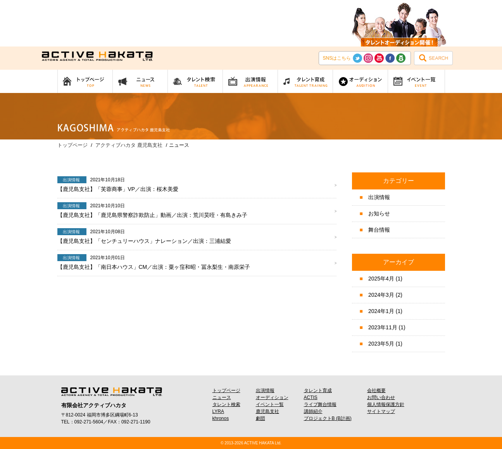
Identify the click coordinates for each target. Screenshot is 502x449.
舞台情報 (379, 230)
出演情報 (379, 197)
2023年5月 (381, 344)
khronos (220, 418)
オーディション (272, 397)
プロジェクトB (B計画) (328, 418)
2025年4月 (381, 278)
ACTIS (310, 397)
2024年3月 (381, 295)
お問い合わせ (381, 397)
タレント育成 (318, 390)
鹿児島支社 (267, 411)
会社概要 (376, 390)
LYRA (218, 411)
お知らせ (379, 213)
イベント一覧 (270, 404)
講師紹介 (313, 411)
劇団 (260, 418)
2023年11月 (382, 327)
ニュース (221, 397)
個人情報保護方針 (385, 404)
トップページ (226, 390)
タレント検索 (226, 404)
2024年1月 (381, 311)
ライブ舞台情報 (320, 404)
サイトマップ (381, 411)
